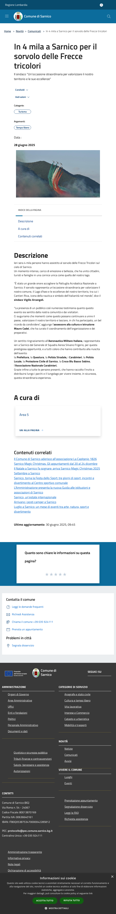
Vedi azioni (23, 97)
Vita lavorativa (72, 707)
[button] (58, 908)
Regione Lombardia (16, 5)
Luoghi (68, 777)
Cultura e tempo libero (77, 700)
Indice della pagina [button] (29, 210)
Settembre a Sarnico (27, 473)
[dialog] (58, 893)
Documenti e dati (18, 731)
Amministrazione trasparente (25, 852)
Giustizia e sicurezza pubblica (30, 753)
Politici (12, 719)
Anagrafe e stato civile (77, 694)
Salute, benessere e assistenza (31, 765)
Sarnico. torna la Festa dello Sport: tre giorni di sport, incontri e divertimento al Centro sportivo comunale (54, 480)
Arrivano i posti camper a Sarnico (35, 502)
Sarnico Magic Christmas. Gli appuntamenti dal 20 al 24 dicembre (55, 463)
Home (7, 31)
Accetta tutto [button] (44, 900)
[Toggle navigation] (7, 16)
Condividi (22, 90)
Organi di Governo (18, 694)
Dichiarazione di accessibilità (24, 870)
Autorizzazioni (22, 771)
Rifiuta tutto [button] (72, 900)
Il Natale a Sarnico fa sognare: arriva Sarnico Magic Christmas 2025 (57, 468)
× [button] (112, 877)
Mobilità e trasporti (75, 725)
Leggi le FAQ (71, 813)
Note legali (14, 864)
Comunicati (34, 31)
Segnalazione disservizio (78, 807)
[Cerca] (109, 16)
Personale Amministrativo (23, 725)
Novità (20, 31)
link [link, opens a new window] (91, 893)
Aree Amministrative (20, 700)
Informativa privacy (19, 858)
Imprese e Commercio (76, 713)
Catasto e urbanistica (76, 719)
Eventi (68, 783)
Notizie (68, 749)
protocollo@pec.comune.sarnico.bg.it (30, 831)
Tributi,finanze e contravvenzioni (33, 759)
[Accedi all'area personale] (101, 5)
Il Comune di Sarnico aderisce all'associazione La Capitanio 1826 (55, 459)
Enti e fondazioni (17, 713)
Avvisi (67, 761)
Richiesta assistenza (76, 819)
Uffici (11, 707)
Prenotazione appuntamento (81, 800)
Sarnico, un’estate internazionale (35, 497)
